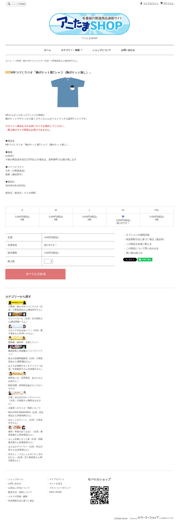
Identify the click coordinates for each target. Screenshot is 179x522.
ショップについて (101, 50)
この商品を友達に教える (139, 244)
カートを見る (55, 483)
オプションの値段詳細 (137, 234)
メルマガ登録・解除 (18, 496)
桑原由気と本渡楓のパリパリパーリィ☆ (25, 350)
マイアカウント (150, 3)
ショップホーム (15, 479)
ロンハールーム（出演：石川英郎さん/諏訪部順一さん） (25, 317)
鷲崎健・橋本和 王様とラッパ (23, 340)
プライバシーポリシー (60, 488)
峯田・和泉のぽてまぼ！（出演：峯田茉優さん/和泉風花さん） (25, 431)
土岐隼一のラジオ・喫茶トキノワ (24, 408)
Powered (152, 518)
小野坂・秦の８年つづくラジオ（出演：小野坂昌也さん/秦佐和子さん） (47, 61)
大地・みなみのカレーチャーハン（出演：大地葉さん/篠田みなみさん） (24, 398)
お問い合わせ (128, 50)
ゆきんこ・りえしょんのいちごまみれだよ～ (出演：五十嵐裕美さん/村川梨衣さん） (25, 457)
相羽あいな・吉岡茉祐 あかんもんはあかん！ (25, 377)
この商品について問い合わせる (142, 248)
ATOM (58, 492)
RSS (51, 492)
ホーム (47, 50)
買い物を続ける (134, 253)
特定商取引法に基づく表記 (21, 500)
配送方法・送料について (20, 492)
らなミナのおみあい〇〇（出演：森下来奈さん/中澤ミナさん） (25, 329)
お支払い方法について (19, 488)
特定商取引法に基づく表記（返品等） (146, 239)
